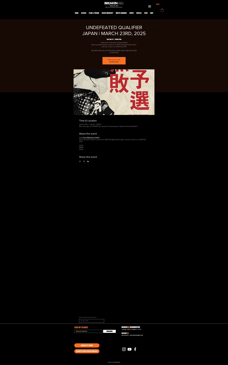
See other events (114, 62)
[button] (149, 6)
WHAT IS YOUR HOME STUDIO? (87, 317)
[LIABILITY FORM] (86, 345)
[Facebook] (135, 349)
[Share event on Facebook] (80, 161)
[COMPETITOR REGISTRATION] (86, 351)
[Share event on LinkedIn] (88, 161)
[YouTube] (129, 349)
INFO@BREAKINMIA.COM (136, 335)
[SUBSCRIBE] (109, 331)
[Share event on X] (84, 161)
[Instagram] (123, 349)
